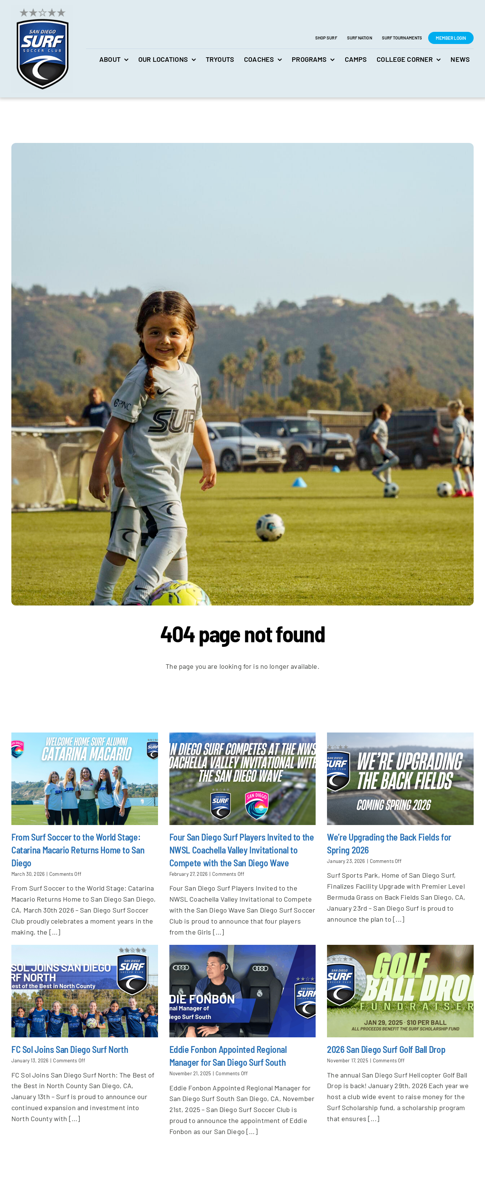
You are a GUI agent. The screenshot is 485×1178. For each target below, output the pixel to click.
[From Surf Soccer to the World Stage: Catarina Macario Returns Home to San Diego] (84, 778)
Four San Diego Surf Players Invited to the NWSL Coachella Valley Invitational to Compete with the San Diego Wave (241, 849)
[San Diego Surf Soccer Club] (42, 8)
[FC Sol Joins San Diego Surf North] (84, 990)
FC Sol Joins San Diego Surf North (69, 1048)
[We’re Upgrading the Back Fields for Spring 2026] (400, 778)
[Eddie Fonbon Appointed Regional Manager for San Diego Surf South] (242, 990)
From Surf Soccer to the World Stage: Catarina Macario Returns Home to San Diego (77, 849)
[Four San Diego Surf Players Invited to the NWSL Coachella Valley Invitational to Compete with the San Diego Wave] (242, 778)
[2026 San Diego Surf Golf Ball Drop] (400, 990)
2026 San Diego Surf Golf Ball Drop (386, 1048)
